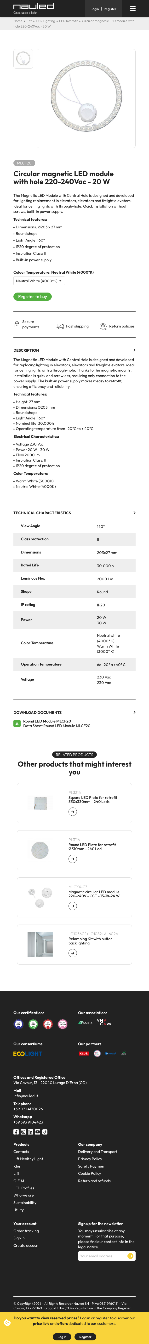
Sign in (19, 1238)
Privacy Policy (90, 1158)
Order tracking (26, 1230)
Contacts (21, 1151)
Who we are (23, 1195)
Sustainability (24, 1202)
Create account (26, 1245)
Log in (62, 1337)
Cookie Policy (89, 1173)
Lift (16, 1173)
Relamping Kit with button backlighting (91, 941)
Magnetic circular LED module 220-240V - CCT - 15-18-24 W (94, 894)
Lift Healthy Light (28, 1158)
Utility (18, 1209)
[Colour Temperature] (39, 280)
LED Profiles (23, 1188)
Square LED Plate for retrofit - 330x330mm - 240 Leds (94, 800)
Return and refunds (94, 1180)
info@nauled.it (25, 1095)
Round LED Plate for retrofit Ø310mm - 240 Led (92, 847)
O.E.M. (19, 1180)
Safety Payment (92, 1166)
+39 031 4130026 (28, 1109)
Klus (17, 1166)
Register (85, 1337)
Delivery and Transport (97, 1151)
